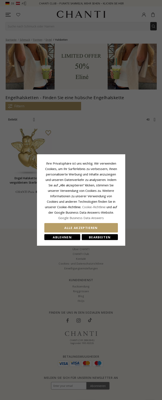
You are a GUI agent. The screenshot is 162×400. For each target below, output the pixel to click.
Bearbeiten (100, 237)
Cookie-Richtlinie (94, 207)
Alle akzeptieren (81, 228)
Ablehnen (62, 237)
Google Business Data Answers (81, 218)
